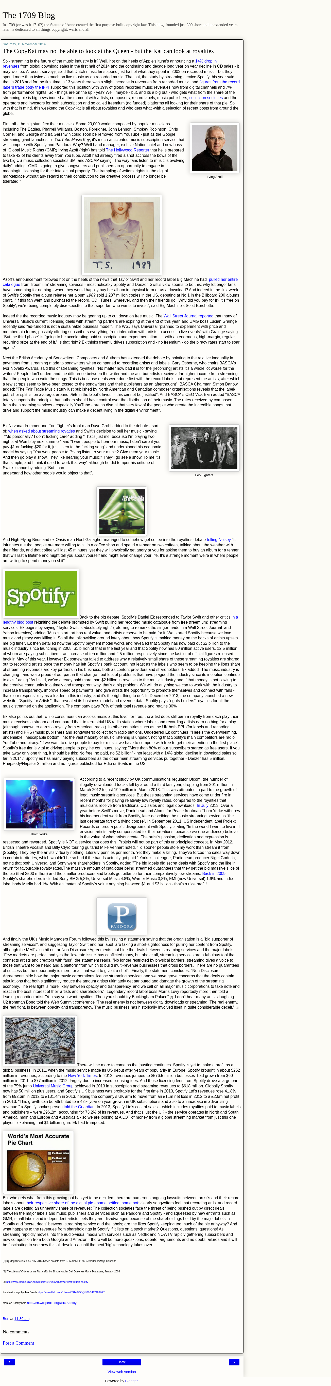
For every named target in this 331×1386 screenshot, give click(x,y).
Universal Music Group (53, 1086)
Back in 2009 (214, 873)
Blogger (131, 1381)
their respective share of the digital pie (59, 1203)
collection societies (206, 98)
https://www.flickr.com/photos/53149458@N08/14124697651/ (72, 1292)
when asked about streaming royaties (41, 431)
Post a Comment (18, 1343)
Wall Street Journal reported (188, 316)
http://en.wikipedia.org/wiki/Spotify (52, 1303)
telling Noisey (219, 539)
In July (202, 805)
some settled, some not (117, 1203)
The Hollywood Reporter (127, 150)
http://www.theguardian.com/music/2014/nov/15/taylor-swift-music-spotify (47, 1282)
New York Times (82, 1075)
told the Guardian (79, 1107)
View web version (122, 1372)
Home (122, 1362)
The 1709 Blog (29, 15)
